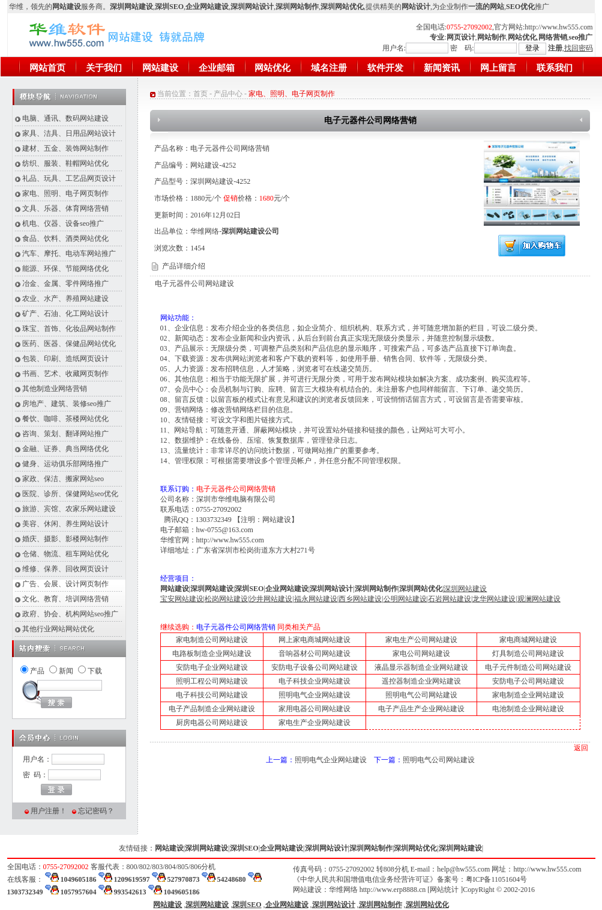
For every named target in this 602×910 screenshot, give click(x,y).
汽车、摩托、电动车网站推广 (69, 253)
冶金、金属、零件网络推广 (65, 283)
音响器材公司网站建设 (314, 653)
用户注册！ (49, 811)
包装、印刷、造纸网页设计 (65, 358)
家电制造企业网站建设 (528, 695)
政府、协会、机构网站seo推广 (70, 614)
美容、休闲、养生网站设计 (65, 524)
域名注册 (329, 68)
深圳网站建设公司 (250, 231)
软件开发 (385, 68)
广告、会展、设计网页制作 (65, 584)
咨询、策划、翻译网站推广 (65, 433)
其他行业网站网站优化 (58, 629)
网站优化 (272, 68)
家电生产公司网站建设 (421, 639)
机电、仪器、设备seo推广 (63, 223)
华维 (16, 6)
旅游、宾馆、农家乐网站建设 (69, 509)
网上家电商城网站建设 (314, 639)
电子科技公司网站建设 (212, 695)
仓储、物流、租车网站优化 (65, 554)
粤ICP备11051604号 (496, 879)
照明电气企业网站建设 (314, 695)
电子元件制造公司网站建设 (528, 667)
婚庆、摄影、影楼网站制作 (65, 539)
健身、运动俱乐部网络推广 (65, 464)
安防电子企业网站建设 (212, 667)
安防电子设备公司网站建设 (314, 667)
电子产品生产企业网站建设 (421, 709)
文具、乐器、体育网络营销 (65, 208)
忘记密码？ (96, 811)
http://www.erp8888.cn (393, 889)
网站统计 (444, 889)
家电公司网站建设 (421, 653)
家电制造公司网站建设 (212, 639)
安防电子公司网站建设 (528, 681)
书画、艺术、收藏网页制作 (65, 373)
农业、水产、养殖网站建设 (65, 298)
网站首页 (47, 68)
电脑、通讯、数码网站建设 (65, 118)
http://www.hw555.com (558, 27)
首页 (200, 93)
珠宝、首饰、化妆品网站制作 (69, 328)
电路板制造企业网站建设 (211, 653)
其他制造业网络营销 (54, 388)
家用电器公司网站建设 (314, 709)
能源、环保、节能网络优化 (65, 268)
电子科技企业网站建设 (314, 681)
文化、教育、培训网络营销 (65, 599)
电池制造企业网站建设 (528, 709)
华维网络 (343, 889)
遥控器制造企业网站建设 (421, 681)
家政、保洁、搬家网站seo (63, 479)
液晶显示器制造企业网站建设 (421, 667)
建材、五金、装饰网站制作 (65, 148)
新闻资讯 (442, 68)
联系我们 (555, 68)
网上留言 (498, 68)
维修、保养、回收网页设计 (65, 569)
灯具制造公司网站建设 (528, 653)
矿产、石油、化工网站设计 (65, 313)
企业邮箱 (217, 68)
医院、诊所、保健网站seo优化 (70, 494)
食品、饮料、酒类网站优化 (65, 238)
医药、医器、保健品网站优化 (69, 343)
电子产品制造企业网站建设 (212, 709)
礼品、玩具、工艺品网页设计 (69, 178)
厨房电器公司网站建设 (212, 722)
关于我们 (104, 68)
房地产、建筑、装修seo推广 (66, 403)
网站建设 (160, 68)
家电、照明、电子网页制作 (65, 193)
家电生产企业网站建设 (314, 722)
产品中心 (228, 93)
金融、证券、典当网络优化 (65, 448)
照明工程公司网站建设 (212, 681)
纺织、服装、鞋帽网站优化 (65, 163)
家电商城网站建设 (528, 639)
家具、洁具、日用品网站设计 (69, 133)
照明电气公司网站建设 (421, 695)
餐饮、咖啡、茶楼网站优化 (65, 418)
